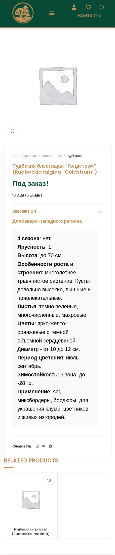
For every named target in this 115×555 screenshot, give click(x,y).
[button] (52, 13)
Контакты (89, 15)
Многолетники (51, 156)
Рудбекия (74, 156)
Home (16, 156)
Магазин (31, 156)
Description (24, 211)
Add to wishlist (29, 195)
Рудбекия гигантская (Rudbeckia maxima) (31, 531)
